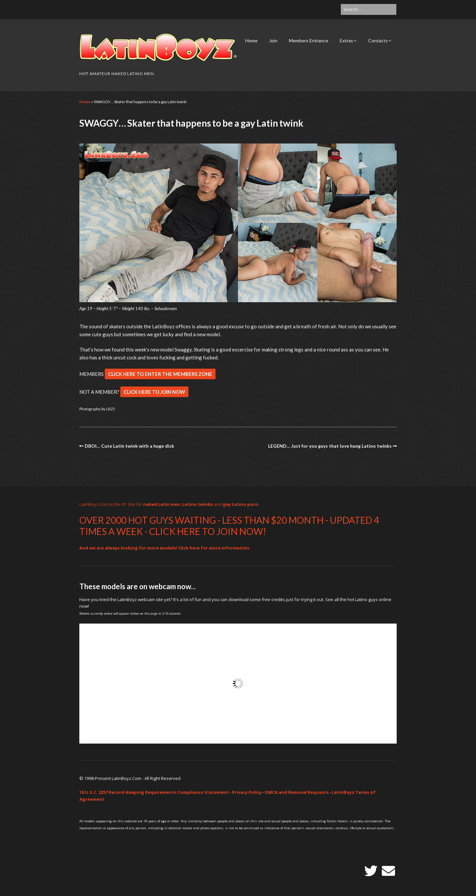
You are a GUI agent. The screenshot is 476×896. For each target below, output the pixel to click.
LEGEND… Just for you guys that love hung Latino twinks (330, 446)
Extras (346, 40)
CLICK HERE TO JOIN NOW (154, 392)
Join (273, 40)
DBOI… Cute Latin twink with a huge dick (129, 446)
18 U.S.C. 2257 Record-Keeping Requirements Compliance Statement (154, 792)
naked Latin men (161, 504)
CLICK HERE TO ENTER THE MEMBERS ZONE (160, 374)
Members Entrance (308, 40)
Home (251, 40)
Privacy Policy (246, 792)
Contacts (378, 40)
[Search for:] (368, 9)
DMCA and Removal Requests (297, 792)
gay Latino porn (240, 504)
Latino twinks (197, 504)
